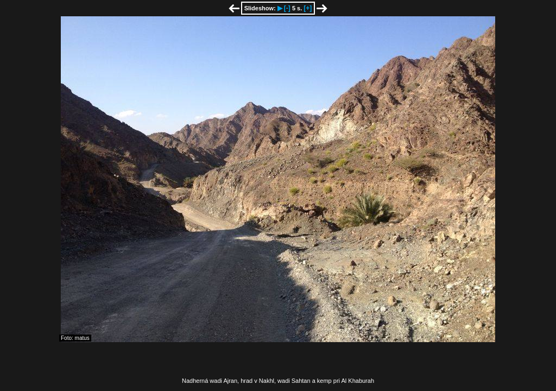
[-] (287, 8)
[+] (308, 8)
